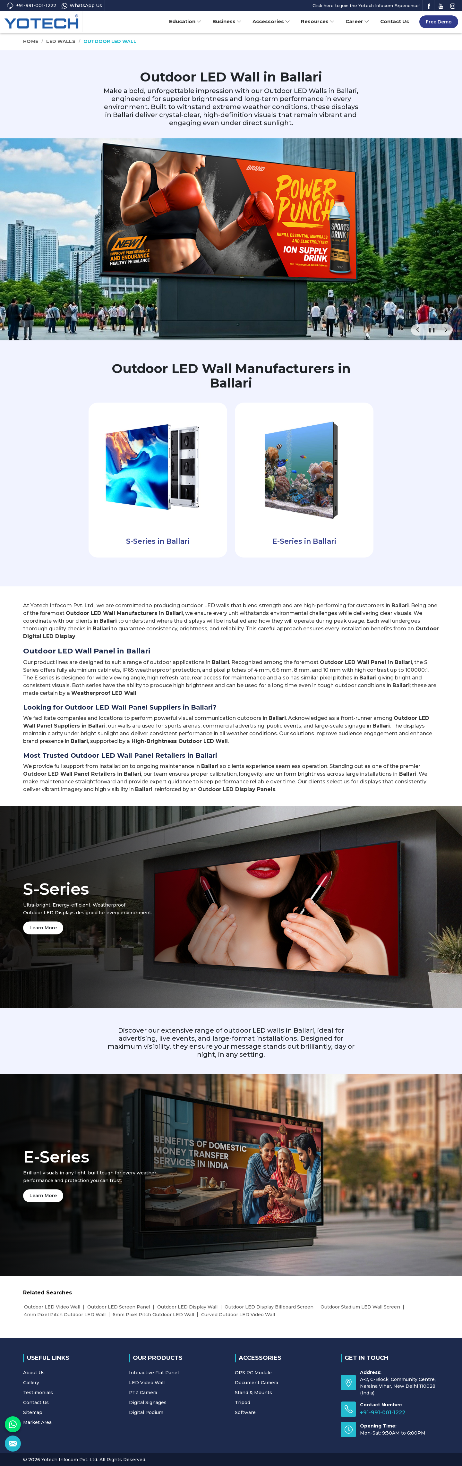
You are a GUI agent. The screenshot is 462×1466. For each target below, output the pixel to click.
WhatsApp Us (82, 6)
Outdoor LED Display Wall (187, 1307)
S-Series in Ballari (158, 541)
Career (357, 21)
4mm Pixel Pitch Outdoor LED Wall (65, 1314)
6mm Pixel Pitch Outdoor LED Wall (153, 1314)
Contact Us (394, 21)
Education (185, 21)
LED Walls (60, 41)
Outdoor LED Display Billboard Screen (269, 1307)
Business (227, 21)
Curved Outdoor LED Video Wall (238, 1314)
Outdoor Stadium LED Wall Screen (360, 1307)
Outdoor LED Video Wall (52, 1307)
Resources (318, 21)
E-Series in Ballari (304, 541)
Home (30, 41)
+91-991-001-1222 (31, 5)
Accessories (271, 21)
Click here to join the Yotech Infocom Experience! (366, 5)
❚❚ (432, 330)
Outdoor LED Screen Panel (118, 1307)
